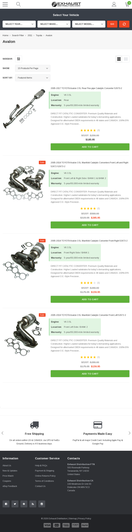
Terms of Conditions (44, 481)
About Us (7, 465)
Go (112, 24)
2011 (30, 35)
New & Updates (10, 471)
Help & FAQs (41, 465)
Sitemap (72, 518)
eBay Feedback (10, 486)
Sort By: (8, 78)
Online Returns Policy (45, 476)
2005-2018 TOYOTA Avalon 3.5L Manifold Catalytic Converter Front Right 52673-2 (89, 241)
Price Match (8, 476)
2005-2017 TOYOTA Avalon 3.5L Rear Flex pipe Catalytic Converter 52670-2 (86, 88)
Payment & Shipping (44, 471)
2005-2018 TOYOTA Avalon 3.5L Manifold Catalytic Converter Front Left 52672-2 (88, 315)
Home (5, 35)
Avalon (49, 35)
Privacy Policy (84, 518)
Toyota (39, 35)
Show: (6, 68)
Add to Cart (90, 147)
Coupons (7, 481)
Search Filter (18, 35)
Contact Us (40, 486)
